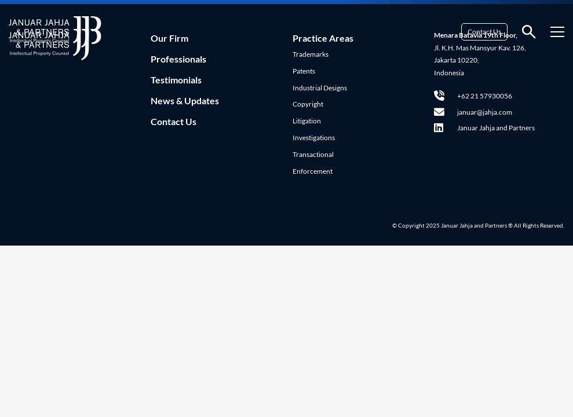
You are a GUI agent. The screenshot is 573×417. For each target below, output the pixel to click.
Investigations (314, 137)
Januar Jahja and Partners (484, 127)
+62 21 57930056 (473, 95)
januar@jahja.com (473, 112)
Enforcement (313, 171)
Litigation (307, 120)
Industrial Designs (320, 87)
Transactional (313, 154)
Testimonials (176, 79)
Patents (304, 71)
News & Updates (185, 100)
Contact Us (484, 31)
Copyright (308, 104)
